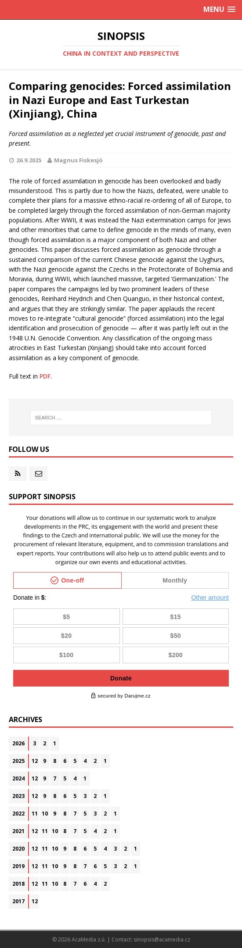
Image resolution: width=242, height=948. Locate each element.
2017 (18, 901)
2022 (18, 813)
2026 (18, 743)
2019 (18, 866)
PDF (45, 376)
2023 (18, 796)
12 (35, 761)
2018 (18, 883)
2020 (18, 848)
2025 (18, 761)
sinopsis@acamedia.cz (162, 939)
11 (35, 813)
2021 (18, 831)
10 (45, 813)
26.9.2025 (28, 160)
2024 (18, 778)
